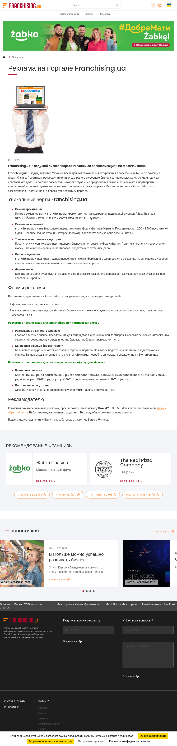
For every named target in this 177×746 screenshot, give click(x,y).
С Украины (43, 707)
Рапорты (42, 729)
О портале (18, 57)
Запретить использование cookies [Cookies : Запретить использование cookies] (50, 741)
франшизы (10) (68, 494)
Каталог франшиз (69, 14)
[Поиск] (93, 5)
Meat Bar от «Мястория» (121, 604)
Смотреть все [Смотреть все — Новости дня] (164, 531)
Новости (88, 14)
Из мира (42, 713)
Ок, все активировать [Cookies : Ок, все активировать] (153, 736)
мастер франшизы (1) (142, 494)
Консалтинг (105, 14)
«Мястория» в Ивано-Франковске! (78, 604)
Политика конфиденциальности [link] (129, 741)
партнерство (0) (103, 494)
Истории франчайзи (48, 723)
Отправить (131, 676)
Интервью (43, 718)
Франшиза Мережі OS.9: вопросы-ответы (22, 606)
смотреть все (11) (32, 494)
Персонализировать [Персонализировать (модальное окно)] (91, 741)
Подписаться (72, 641)
